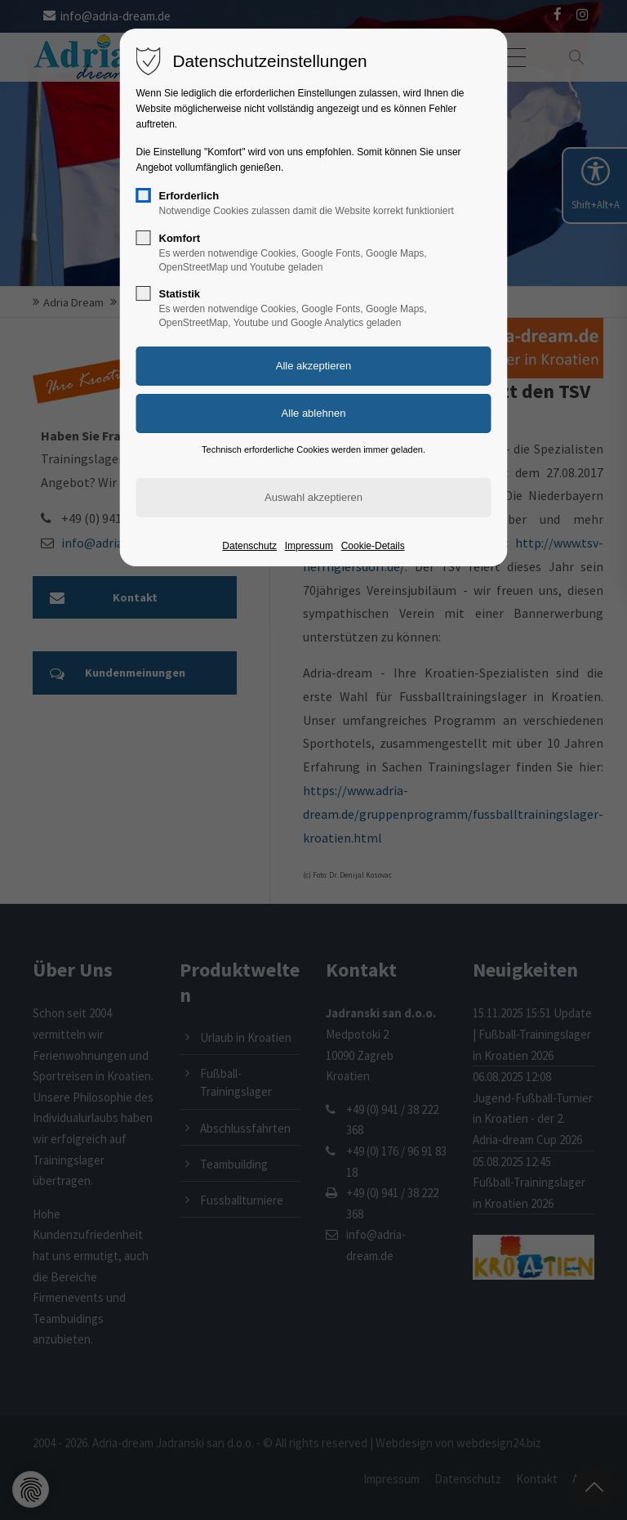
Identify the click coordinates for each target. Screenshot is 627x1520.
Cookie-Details (373, 546)
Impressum (309, 546)
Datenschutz (249, 546)
